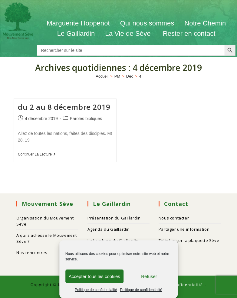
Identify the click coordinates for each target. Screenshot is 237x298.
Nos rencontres (31, 252)
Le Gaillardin (76, 33)
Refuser (149, 276)
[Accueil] (102, 76)
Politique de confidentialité (96, 290)
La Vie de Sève (128, 33)
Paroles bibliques (86, 118)
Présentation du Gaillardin (114, 218)
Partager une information (184, 229)
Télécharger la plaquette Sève (189, 240)
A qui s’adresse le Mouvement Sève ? (46, 238)
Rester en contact (189, 33)
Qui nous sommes (147, 23)
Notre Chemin (205, 23)
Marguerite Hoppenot (78, 23)
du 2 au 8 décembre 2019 (64, 107)
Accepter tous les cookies (94, 276)
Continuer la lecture (37, 154)
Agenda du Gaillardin (108, 229)
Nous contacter (174, 218)
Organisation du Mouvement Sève (45, 221)
